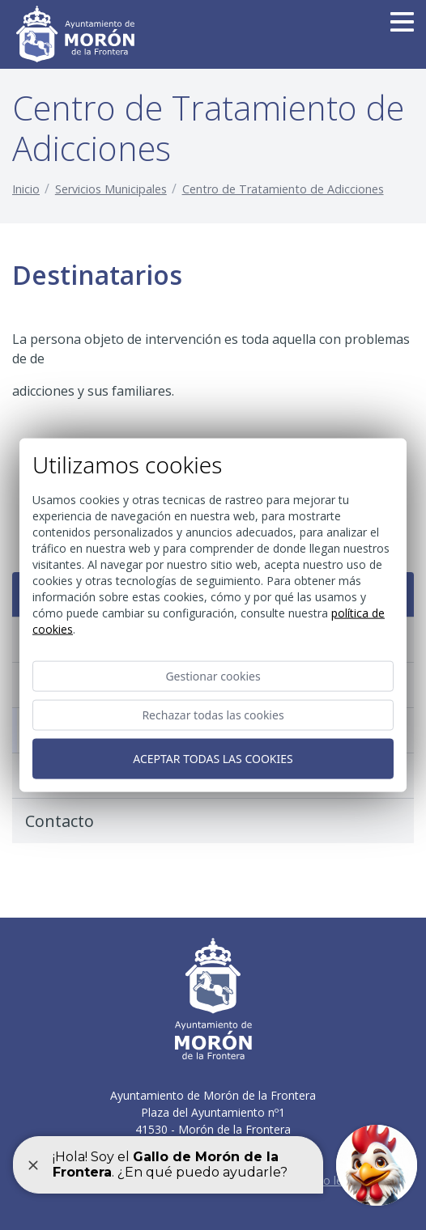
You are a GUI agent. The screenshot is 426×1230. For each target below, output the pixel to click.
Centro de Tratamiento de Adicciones (283, 189)
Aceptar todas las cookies (212, 758)
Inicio (26, 189)
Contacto (59, 821)
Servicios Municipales (111, 189)
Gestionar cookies (212, 675)
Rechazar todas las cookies (212, 714)
